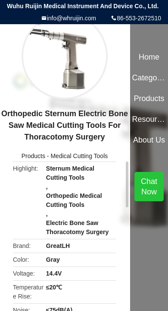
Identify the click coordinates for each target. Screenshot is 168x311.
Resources (149, 119)
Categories (149, 77)
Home (149, 57)
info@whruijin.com (71, 18)
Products (33, 155)
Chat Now (149, 186)
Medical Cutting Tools (79, 155)
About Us (149, 140)
